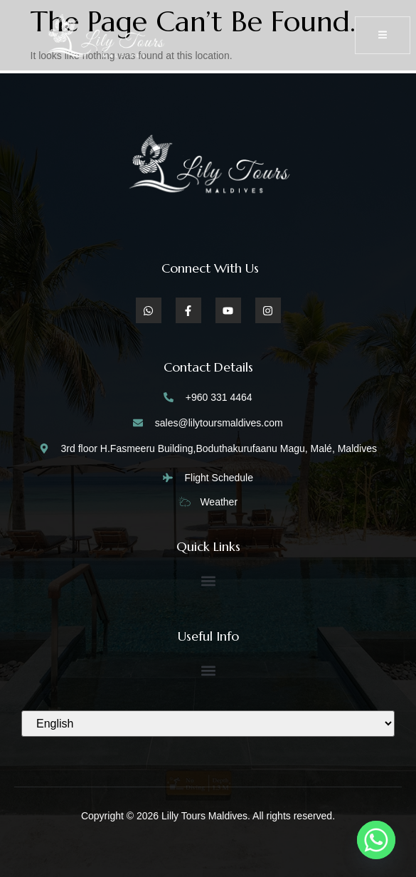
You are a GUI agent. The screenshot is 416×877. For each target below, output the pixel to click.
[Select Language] (208, 723)
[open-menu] (382, 35)
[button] (208, 580)
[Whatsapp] (376, 840)
